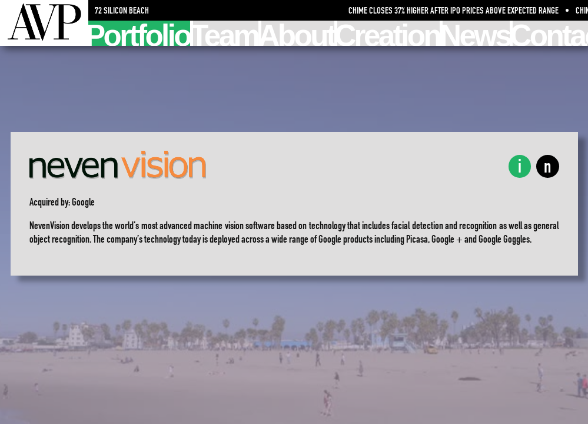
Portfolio (139, 33)
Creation (388, 33)
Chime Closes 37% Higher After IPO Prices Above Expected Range (456, 10)
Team (225, 33)
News (476, 33)
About (298, 33)
